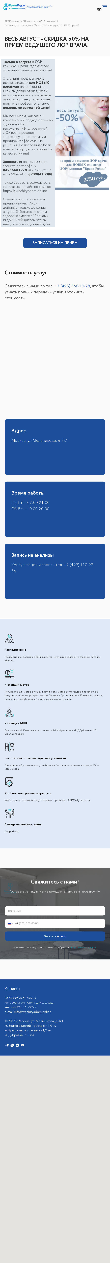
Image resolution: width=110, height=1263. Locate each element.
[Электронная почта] (22, 1045)
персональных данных (83, 947)
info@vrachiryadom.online (32, 1012)
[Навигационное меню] (104, 6)
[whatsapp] (12, 1045)
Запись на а (24, 555)
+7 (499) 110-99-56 (24, 1007)
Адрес (18, 430)
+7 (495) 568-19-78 (72, 286)
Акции (51, 21)
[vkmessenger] (17, 1045)
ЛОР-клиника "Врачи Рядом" (23, 21)
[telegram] (7, 1045)
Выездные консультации (23, 824)
